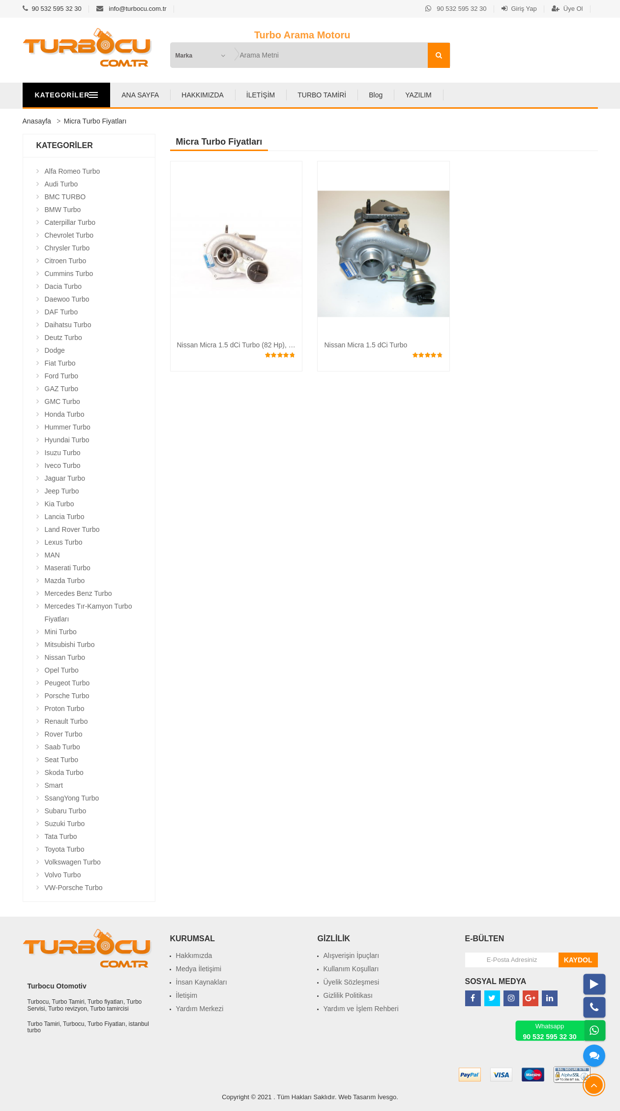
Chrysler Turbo (67, 248)
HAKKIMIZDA (248, 95)
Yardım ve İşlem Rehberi (361, 1009)
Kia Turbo (59, 504)
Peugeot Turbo (67, 683)
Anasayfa (37, 121)
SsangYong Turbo (72, 798)
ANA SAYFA (185, 95)
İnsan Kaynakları (201, 982)
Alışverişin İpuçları (352, 955)
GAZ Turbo (61, 389)
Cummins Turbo (69, 274)
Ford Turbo (61, 376)
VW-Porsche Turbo (74, 888)
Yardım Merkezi (200, 1009)
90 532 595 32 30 (57, 8)
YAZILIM (463, 95)
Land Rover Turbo (72, 529)
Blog (420, 95)
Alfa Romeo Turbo (72, 171)
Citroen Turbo (66, 261)
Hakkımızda (194, 955)
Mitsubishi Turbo (70, 644)
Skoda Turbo (64, 772)
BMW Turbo (63, 210)
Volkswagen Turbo (73, 862)
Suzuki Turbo (65, 824)
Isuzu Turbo (63, 453)
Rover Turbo (64, 734)
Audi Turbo (61, 184)
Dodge (55, 350)
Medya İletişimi (199, 969)
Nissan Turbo (65, 657)
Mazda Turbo (65, 581)
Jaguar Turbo (65, 478)
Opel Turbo (62, 670)
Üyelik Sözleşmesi (352, 982)
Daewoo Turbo (67, 299)
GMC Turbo (62, 401)
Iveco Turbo (63, 465)
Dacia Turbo (63, 286)
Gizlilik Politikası (348, 995)
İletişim (187, 995)
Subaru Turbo (66, 811)
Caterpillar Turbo (70, 222)
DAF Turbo (61, 312)
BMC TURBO (65, 197)
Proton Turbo (65, 708)
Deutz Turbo (63, 337)
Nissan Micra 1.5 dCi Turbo (365, 345)
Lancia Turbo (65, 517)
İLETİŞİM (305, 95)
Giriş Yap (519, 8)
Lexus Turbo (64, 542)
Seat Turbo (62, 760)
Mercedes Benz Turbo (78, 593)
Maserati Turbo (67, 568)
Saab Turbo (62, 747)
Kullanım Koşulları (351, 969)
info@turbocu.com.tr (137, 8)
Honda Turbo (65, 414)
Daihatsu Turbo (68, 325)
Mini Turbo (61, 632)
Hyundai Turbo (67, 440)
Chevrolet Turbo (69, 235)
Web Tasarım (357, 1097)
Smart (54, 785)
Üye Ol (567, 8)
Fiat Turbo (60, 363)
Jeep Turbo (62, 491)
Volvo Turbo (63, 875)
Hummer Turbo (67, 427)
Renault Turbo (66, 721)
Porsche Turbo (67, 696)
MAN (52, 555)
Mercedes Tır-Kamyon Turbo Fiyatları (88, 612)
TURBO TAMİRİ (366, 95)
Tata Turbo (61, 836)
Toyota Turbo (65, 849)
